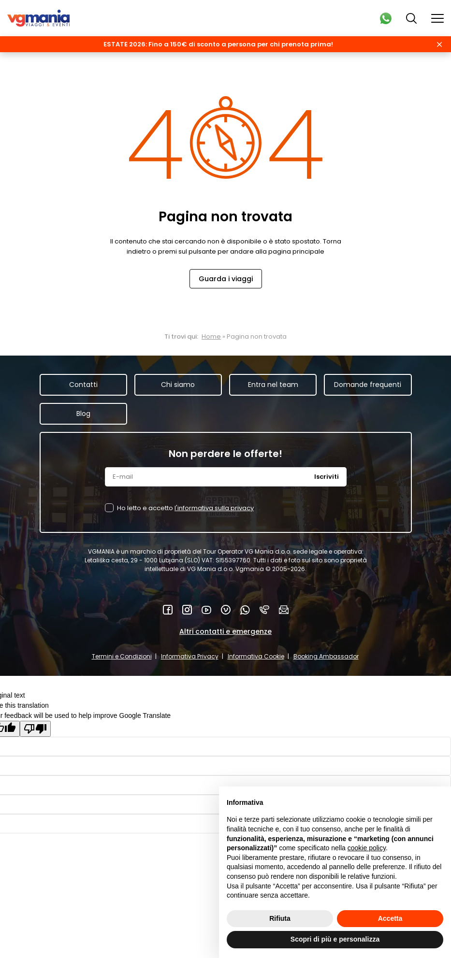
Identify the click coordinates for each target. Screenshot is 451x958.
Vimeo (226, 610)
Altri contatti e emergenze (225, 631)
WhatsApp (245, 610)
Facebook (168, 610)
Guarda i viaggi (226, 279)
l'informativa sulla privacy (214, 508)
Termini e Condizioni (122, 656)
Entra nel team (273, 384)
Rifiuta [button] (280, 918)
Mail (284, 610)
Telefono (264, 610)
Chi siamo (178, 384)
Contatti (83, 384)
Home (211, 336)
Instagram (187, 610)
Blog (83, 413)
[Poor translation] (35, 729)
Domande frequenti (367, 384)
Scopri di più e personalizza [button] (335, 939)
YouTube (206, 610)
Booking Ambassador (326, 656)
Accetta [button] (390, 918)
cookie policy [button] (367, 848)
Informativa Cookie (256, 656)
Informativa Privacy (189, 656)
